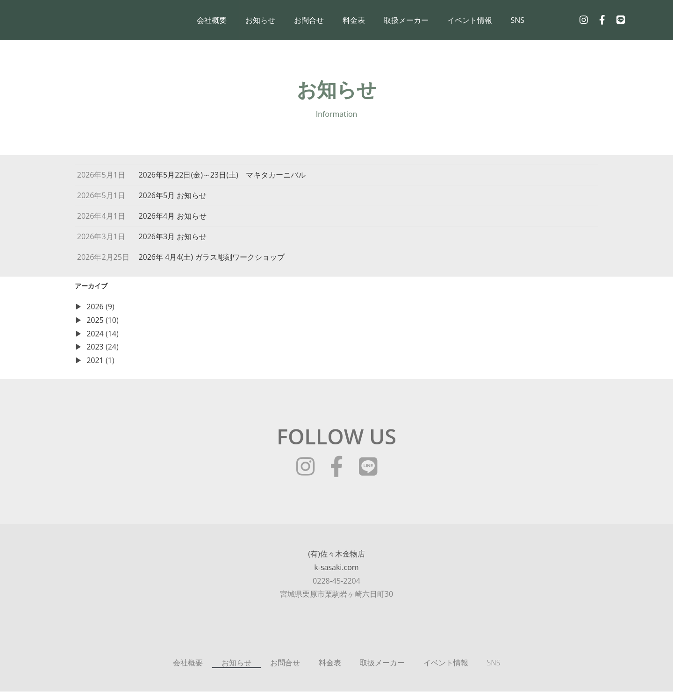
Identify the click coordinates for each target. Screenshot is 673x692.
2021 (95, 361)
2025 (95, 320)
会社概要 (212, 20)
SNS (518, 20)
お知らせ (260, 20)
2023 (95, 347)
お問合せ (309, 20)
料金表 (354, 20)
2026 (95, 307)
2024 (95, 333)
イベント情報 (469, 20)
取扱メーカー (406, 20)
